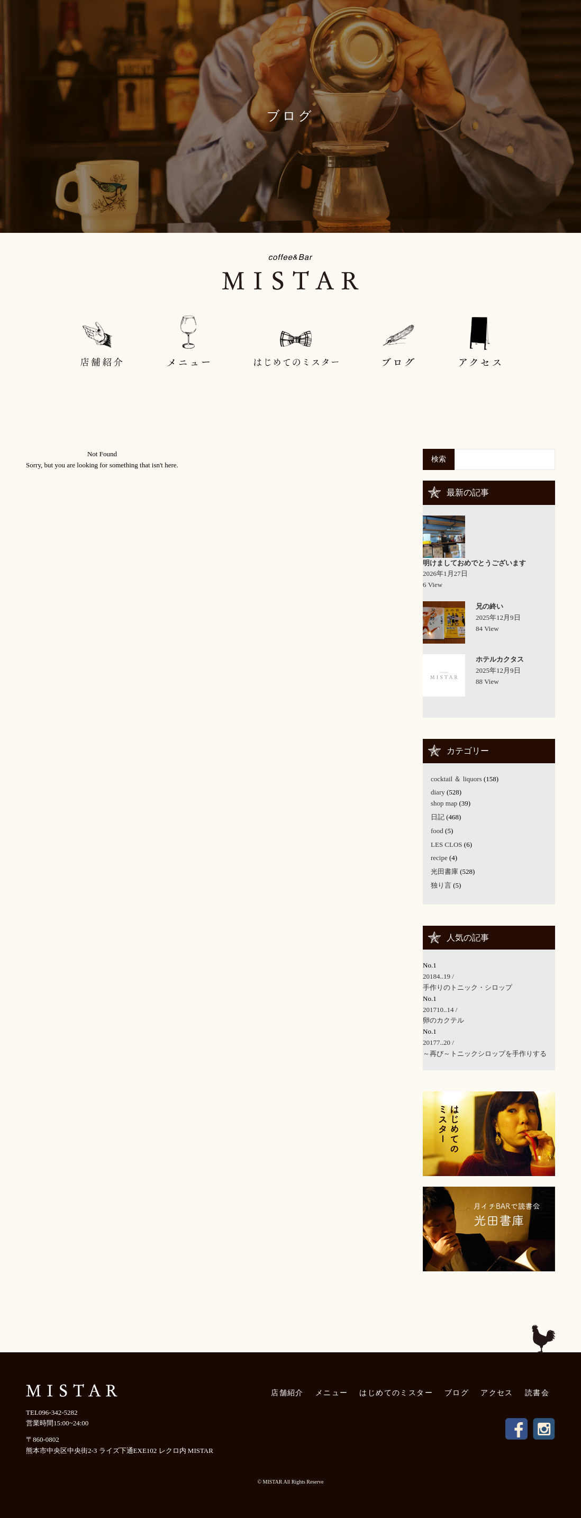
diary (438, 792)
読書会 (537, 1393)
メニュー (331, 1393)
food (437, 831)
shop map (444, 803)
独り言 (441, 885)
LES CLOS (446, 844)
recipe (439, 858)
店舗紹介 (287, 1393)
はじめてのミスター (396, 1393)
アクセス (496, 1393)
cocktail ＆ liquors (456, 779)
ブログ (456, 1393)
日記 (437, 817)
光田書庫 (444, 871)
